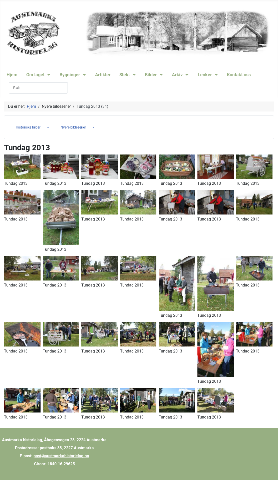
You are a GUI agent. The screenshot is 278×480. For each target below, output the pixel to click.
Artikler (103, 74)
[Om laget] (48, 75)
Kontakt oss (239, 74)
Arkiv (177, 74)
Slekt (124, 74)
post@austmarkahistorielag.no (61, 456)
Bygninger (70, 74)
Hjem (12, 74)
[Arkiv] (186, 75)
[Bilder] (160, 75)
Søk (5, 88)
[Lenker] (215, 75)
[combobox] (38, 88)
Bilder (151, 74)
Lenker (205, 74)
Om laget (35, 74)
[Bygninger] (83, 75)
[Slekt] (133, 75)
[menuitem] (30, 127)
